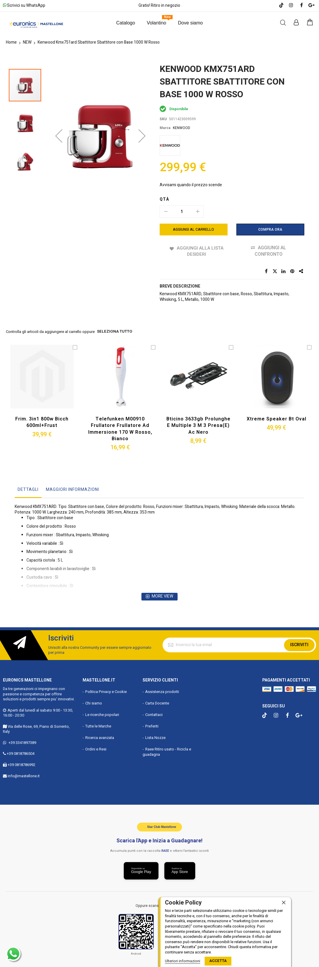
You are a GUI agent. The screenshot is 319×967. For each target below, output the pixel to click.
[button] (59, 111)
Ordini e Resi (95, 748)
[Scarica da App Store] (180, 870)
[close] (283, 902)
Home (11, 42)
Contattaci (154, 714)
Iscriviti (299, 644)
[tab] (28, 490)
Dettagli (28, 489)
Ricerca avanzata (99, 737)
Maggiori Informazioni (72, 489)
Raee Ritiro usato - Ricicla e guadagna (167, 751)
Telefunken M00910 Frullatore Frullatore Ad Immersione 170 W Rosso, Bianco (120, 428)
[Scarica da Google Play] (141, 870)
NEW (27, 42)
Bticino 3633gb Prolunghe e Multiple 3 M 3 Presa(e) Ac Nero (198, 425)
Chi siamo (93, 702)
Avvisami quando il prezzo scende (191, 185)
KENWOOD (181, 128)
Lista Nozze (155, 737)
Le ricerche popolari (102, 714)
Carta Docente (157, 702)
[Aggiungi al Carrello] (194, 229)
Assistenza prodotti (162, 691)
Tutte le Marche (98, 725)
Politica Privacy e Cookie (106, 691)
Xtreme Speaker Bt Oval (276, 418)
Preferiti (151, 725)
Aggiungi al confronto (270, 251)
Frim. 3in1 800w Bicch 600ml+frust (42, 422)
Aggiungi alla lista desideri (199, 251)
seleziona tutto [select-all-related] (114, 332)
